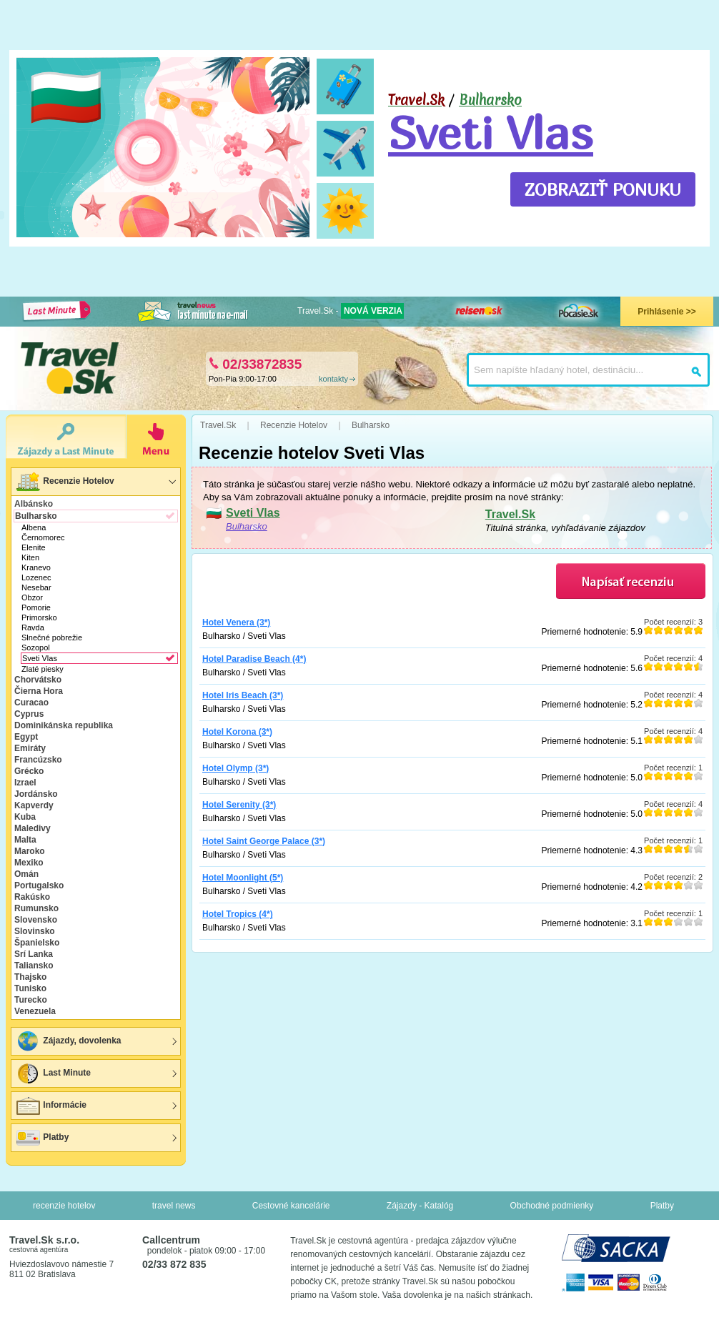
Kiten (30, 557)
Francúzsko (38, 760)
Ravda (32, 627)
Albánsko (33, 504)
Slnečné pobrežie (51, 637)
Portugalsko (39, 885)
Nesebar (36, 587)
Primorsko (39, 617)
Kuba (25, 817)
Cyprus (29, 714)
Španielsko (36, 943)
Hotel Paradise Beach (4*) (254, 659)
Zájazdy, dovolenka (68, 1041)
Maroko (29, 851)
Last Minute (53, 1073)
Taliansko (33, 966)
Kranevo (36, 567)
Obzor (32, 597)
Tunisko (30, 988)
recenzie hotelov (64, 1206)
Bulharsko (490, 100)
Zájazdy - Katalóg (420, 1206)
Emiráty (30, 748)
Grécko (29, 771)
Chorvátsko (37, 680)
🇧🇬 (66, 97)
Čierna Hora (38, 691)
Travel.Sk (510, 514)
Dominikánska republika (63, 725)
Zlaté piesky (42, 669)
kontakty (333, 378)
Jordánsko (36, 794)
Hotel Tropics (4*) (237, 914)
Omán (26, 874)
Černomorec (43, 537)
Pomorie (36, 607)
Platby (42, 1137)
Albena (33, 527)
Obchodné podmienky (552, 1206)
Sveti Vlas (490, 132)
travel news (174, 1206)
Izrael (25, 783)
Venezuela (35, 1011)
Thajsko (30, 977)
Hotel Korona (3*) (237, 732)
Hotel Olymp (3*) (235, 768)
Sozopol (35, 647)
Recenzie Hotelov (64, 481)
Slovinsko (34, 931)
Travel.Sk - (350, 311)
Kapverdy (34, 805)
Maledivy (32, 828)
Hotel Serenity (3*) (239, 805)
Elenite (33, 547)
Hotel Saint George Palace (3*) (263, 841)
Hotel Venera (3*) (236, 622)
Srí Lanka (33, 954)
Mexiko (29, 863)
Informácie (50, 1105)
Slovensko (35, 920)
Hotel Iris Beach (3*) (242, 695)
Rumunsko (36, 908)
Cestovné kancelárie (291, 1206)
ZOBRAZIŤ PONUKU (603, 189)
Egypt (26, 737)
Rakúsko (32, 897)
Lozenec (36, 577)
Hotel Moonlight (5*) (242, 878)
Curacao (31, 703)
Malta (25, 840)
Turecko (30, 1000)
